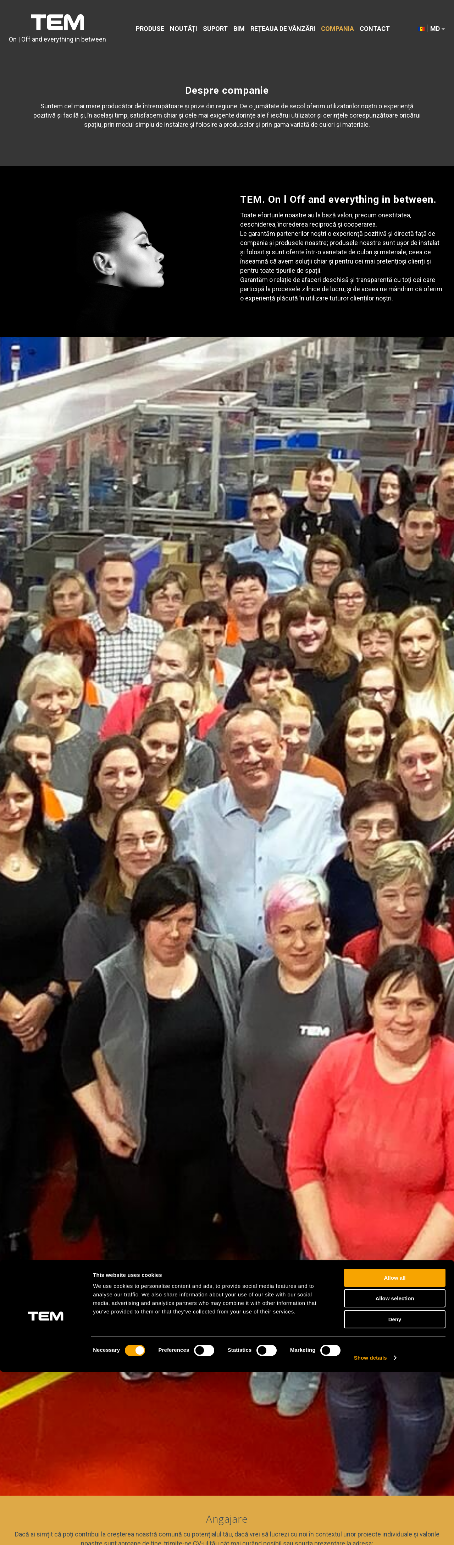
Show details (370, 1531)
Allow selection (394, 1472)
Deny (395, 1493)
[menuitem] (150, 29)
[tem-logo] (57, 29)
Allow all (395, 1451)
